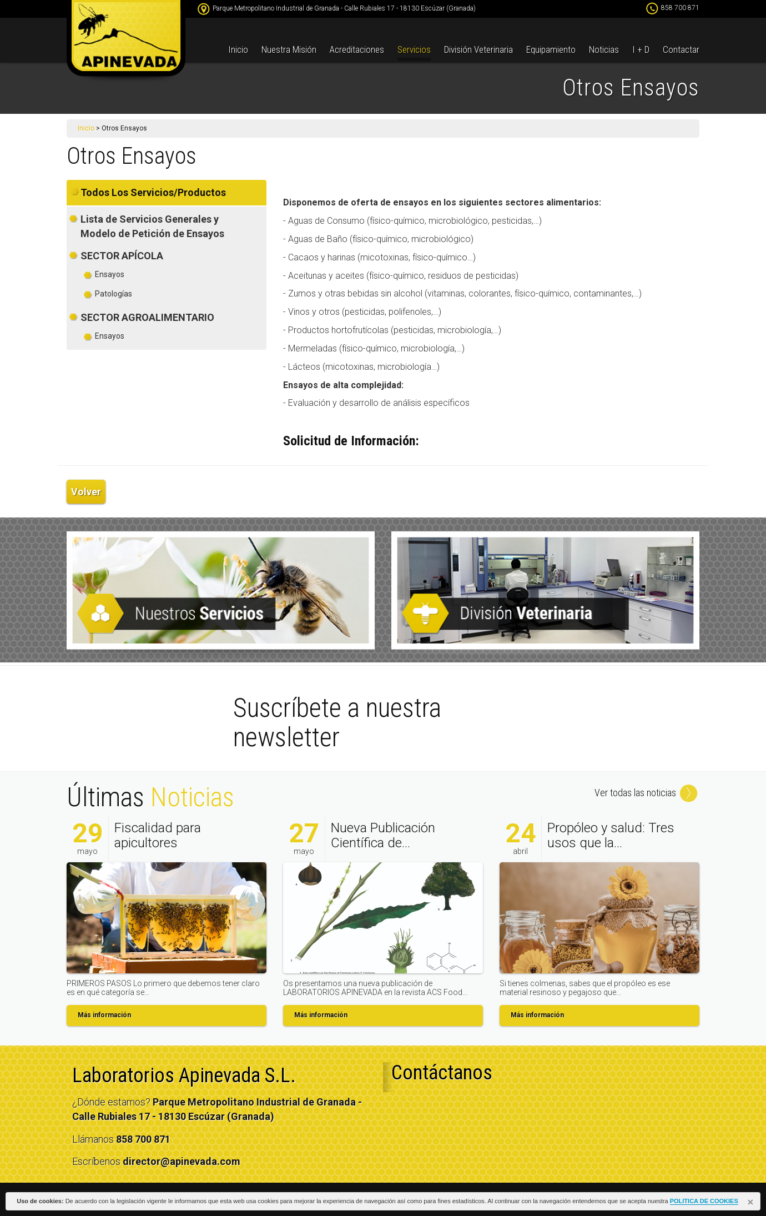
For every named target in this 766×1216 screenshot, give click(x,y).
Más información (104, 1015)
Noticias (604, 49)
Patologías (113, 293)
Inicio (238, 49)
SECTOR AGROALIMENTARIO (147, 317)
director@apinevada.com (181, 1161)
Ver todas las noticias (646, 792)
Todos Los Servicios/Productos (153, 192)
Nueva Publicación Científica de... (383, 835)
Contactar (681, 49)
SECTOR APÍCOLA (121, 256)
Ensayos (109, 274)
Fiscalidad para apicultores (157, 835)
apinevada (126, 41)
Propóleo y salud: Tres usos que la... (610, 835)
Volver (86, 492)
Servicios (414, 49)
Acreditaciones (357, 49)
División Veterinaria (478, 49)
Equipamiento (551, 49)
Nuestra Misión (288, 49)
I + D (640, 49)
